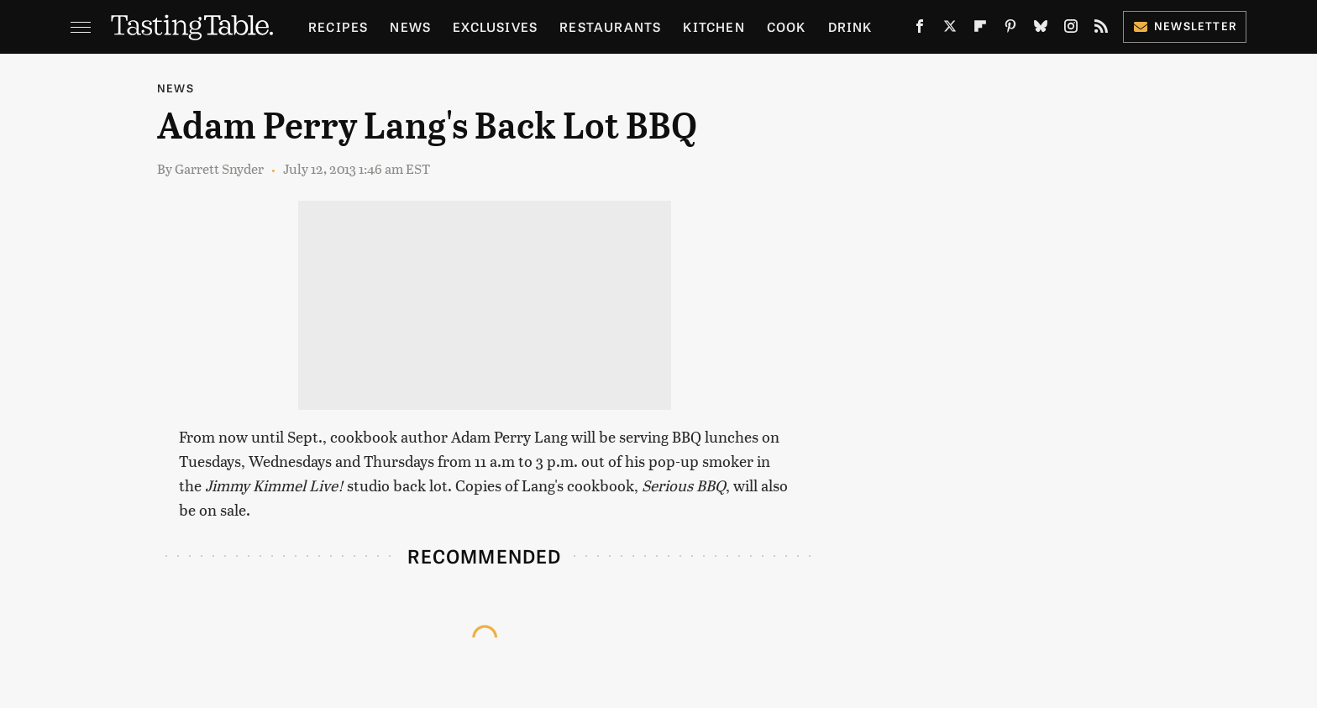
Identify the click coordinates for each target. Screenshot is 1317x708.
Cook (786, 26)
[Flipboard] (980, 29)
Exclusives (495, 26)
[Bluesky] (1040, 29)
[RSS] (1101, 29)
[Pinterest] (1010, 29)
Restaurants (610, 26)
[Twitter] (950, 29)
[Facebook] (919, 29)
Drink (850, 26)
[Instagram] (1071, 29)
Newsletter (1184, 26)
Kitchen (713, 26)
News (410, 26)
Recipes (338, 26)
